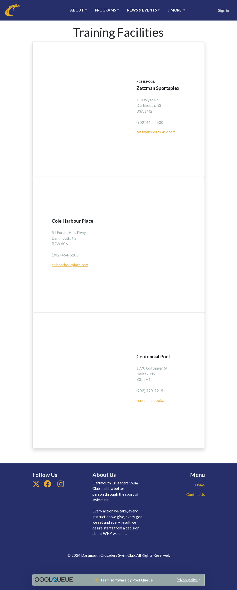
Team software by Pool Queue (124, 580)
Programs (105, 10)
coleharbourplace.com (70, 264)
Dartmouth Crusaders (33, 9)
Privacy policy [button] (187, 580)
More (175, 10)
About (77, 10)
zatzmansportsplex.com (155, 132)
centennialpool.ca (151, 400)
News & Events (142, 10)
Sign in (223, 10)
